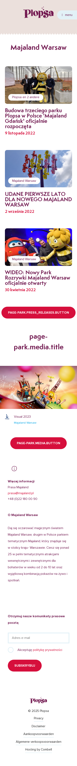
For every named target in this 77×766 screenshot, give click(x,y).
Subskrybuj (24, 666)
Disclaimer (38, 726)
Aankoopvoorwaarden (38, 734)
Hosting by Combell (38, 749)
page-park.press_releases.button (38, 313)
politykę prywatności (47, 650)
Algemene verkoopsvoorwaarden (38, 742)
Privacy (38, 718)
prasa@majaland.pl (21, 493)
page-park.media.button (38, 443)
